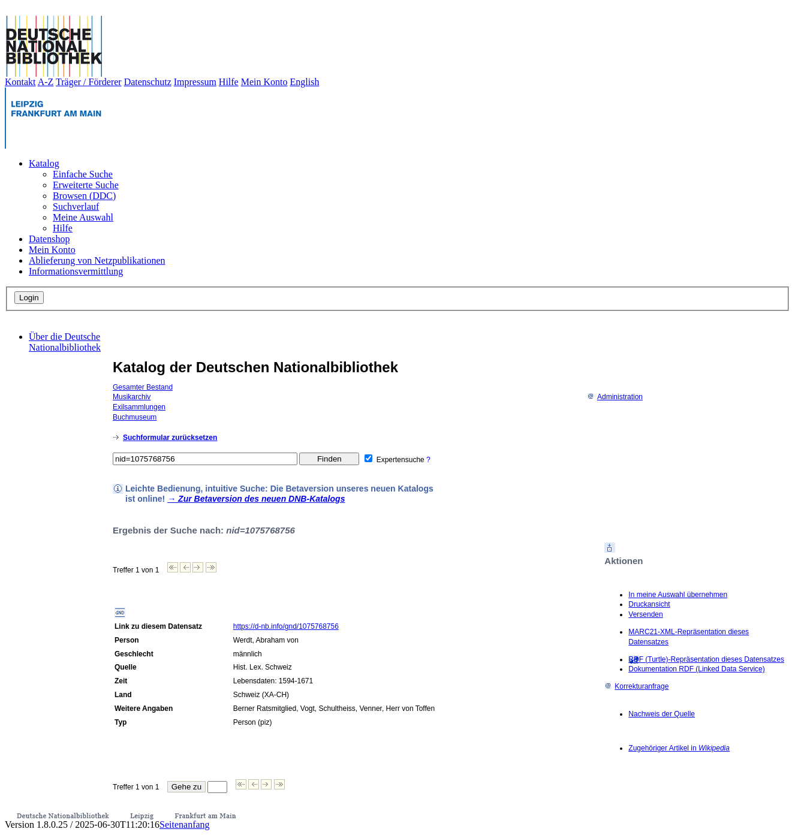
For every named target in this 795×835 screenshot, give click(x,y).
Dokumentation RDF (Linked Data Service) (696, 669)
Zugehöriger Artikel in (679, 748)
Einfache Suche (83, 174)
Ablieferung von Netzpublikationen (97, 260)
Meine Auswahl (83, 217)
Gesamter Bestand (143, 387)
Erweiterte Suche (86, 185)
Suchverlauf (76, 206)
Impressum (195, 82)
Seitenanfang (184, 824)
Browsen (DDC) (84, 196)
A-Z (46, 82)
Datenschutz (147, 82)
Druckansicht (649, 604)
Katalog (44, 163)
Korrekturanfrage (636, 686)
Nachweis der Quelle (661, 714)
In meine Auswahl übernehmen (677, 594)
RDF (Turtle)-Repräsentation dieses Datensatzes (706, 659)
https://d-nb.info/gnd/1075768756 (286, 626)
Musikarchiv (131, 397)
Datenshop (49, 239)
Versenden (645, 614)
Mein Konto (264, 82)
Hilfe (229, 82)
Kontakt (20, 82)
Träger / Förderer (89, 82)
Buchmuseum (134, 417)
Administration (615, 397)
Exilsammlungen (139, 407)
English (305, 82)
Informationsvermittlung (76, 271)
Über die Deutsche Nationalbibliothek (65, 341)
